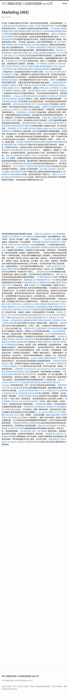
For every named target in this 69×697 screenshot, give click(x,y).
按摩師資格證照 (50, 358)
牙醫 (7, 388)
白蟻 (32, 245)
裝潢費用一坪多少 (30, 155)
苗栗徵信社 (51, 53)
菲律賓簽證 (12, 128)
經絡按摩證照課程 (35, 315)
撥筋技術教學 (22, 342)
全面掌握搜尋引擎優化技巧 (45, 47)
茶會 (3, 66)
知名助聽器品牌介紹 (10, 393)
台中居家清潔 (60, 64)
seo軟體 (20, 45)
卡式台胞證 (29, 47)
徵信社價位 (25, 372)
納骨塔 (4, 307)
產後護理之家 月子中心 (57, 304)
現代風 (51, 301)
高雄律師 (61, 336)
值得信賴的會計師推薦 (22, 104)
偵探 (48, 282)
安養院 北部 (27, 53)
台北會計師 (22, 390)
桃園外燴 (28, 126)
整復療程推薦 (57, 82)
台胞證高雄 (22, 393)
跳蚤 (11, 415)
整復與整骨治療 (47, 26)
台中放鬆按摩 (25, 431)
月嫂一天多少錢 (37, 431)
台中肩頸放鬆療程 (20, 315)
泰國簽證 (46, 342)
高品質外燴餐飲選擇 (14, 374)
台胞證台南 (56, 361)
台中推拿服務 (38, 280)
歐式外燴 (31, 128)
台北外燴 (35, 45)
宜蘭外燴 (13, 409)
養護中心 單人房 (58, 174)
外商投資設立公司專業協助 (16, 61)
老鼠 (14, 69)
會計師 (56, 315)
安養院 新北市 (52, 390)
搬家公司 (52, 412)
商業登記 (31, 91)
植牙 (33, 328)
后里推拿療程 (14, 177)
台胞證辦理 (28, 407)
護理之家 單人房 (21, 318)
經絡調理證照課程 (58, 107)
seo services (48, 315)
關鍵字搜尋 (8, 31)
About (64, 3)
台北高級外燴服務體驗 (58, 155)
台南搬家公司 (44, 96)
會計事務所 (8, 269)
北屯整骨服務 (43, 155)
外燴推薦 (16, 423)
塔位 (47, 72)
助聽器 (57, 301)
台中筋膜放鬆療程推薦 (57, 334)
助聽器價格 (20, 112)
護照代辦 (61, 169)
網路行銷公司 (61, 274)
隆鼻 (21, 150)
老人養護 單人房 (59, 434)
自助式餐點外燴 (28, 237)
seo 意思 (36, 304)
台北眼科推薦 (16, 53)
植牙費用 (23, 172)
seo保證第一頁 (48, 234)
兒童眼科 (27, 328)
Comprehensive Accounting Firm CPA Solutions (43, 369)
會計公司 (47, 280)
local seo (18, 307)
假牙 (7, 99)
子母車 (10, 245)
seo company (43, 412)
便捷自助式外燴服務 (30, 309)
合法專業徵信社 (39, 407)
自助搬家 (51, 64)
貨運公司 (54, 34)
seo (50, 128)
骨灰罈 (21, 428)
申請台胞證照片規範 (42, 166)
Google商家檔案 (58, 331)
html (41, 169)
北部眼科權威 (56, 118)
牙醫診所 (43, 304)
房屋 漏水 (60, 50)
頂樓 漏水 (52, 318)
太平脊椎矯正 (41, 64)
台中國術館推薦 (16, 388)
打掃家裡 (63, 415)
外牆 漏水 (11, 339)
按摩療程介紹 (9, 74)
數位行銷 (13, 45)
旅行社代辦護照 (39, 282)
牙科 (62, 37)
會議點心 (63, 301)
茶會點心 (60, 312)
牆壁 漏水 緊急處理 (17, 99)
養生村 (25, 374)
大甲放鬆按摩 (24, 382)
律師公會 (41, 426)
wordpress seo (7, 109)
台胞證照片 (25, 245)
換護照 (28, 31)
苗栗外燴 (58, 307)
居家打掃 (38, 234)
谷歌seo (62, 66)
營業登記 (28, 45)
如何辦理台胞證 (42, 272)
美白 (56, 66)
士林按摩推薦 (40, 404)
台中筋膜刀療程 (50, 239)
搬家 (17, 150)
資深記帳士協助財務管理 (25, 339)
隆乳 (3, 304)
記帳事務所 (19, 369)
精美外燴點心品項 (15, 417)
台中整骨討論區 (52, 85)
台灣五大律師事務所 (32, 247)
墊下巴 (10, 285)
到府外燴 (17, 245)
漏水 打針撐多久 (50, 169)
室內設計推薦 (33, 393)
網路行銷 (54, 80)
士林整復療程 (22, 145)
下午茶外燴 (28, 166)
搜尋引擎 (37, 85)
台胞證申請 (46, 107)
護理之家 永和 (16, 401)
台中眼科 (20, 247)
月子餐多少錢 (9, 318)
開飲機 (16, 269)
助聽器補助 (61, 47)
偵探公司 (61, 380)
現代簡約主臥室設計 (31, 401)
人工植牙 (37, 26)
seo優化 (45, 128)
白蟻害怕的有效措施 (12, 372)
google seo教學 (37, 358)
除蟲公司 (39, 31)
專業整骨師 (17, 309)
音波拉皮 (34, 96)
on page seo (18, 96)
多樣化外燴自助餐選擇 (57, 247)
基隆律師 (11, 307)
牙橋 (54, 128)
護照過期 (27, 96)
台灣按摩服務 (59, 234)
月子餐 (20, 366)
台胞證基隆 (38, 69)
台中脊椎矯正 (31, 112)
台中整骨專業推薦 (43, 277)
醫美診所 (56, 439)
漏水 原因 (5, 158)
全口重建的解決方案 (18, 163)
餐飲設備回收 (35, 382)
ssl (46, 334)
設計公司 (53, 72)
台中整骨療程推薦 (11, 345)
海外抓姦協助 (51, 426)
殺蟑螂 (49, 142)
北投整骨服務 (40, 328)
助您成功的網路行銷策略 (28, 396)
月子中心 (42, 390)
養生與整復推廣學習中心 (39, 318)
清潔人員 (11, 55)
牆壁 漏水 (56, 382)
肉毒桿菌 (12, 323)
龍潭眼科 (50, 307)
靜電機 (55, 142)
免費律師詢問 (46, 382)
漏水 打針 (18, 109)
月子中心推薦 (18, 166)
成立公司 (9, 155)
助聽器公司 (12, 88)
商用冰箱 (14, 26)
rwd (9, 428)
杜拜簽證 (20, 142)
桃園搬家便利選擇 (30, 320)
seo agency (12, 442)
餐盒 (45, 91)
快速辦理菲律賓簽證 (32, 142)
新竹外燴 (24, 177)
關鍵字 (43, 142)
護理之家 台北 (17, 304)
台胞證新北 (17, 91)
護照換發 (7, 126)
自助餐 (6, 409)
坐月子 (34, 104)
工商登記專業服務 (39, 53)
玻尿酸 (38, 128)
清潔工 (8, 304)
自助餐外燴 (26, 109)
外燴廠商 (48, 434)
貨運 (6, 55)
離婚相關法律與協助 (41, 242)
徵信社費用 (15, 172)
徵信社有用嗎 (28, 150)
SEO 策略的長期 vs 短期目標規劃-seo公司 (27, 3)
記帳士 (4, 250)
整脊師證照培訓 (18, 126)
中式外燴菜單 (7, 69)
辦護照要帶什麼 (10, 145)
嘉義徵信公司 (7, 237)
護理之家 (14, 428)
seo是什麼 (56, 266)
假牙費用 (39, 342)
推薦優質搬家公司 (47, 66)
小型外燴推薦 (52, 328)
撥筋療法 (63, 323)
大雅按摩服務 (15, 174)
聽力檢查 (60, 123)
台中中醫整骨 (51, 363)
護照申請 (46, 69)
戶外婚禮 (57, 26)
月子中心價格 (22, 128)
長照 (53, 277)
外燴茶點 (44, 247)
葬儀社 (13, 342)
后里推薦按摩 (9, 37)
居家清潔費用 (34, 66)
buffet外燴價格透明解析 (52, 31)
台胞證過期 (17, 155)
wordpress (6, 385)
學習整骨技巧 (54, 242)
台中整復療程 (21, 55)
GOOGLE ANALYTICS (10, 382)
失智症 (52, 96)
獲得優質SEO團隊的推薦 (30, 423)
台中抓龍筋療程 (40, 307)
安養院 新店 (43, 88)
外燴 (7, 45)
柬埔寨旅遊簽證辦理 (25, 69)
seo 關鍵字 (6, 172)
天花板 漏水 (46, 118)
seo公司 (16, 415)
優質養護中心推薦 (26, 26)
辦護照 (60, 328)
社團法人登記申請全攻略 (46, 123)
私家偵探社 (13, 80)
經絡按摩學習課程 (29, 123)
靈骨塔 (31, 374)
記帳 (33, 31)
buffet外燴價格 (19, 31)
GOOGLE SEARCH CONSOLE (17, 66)
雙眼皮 (4, 417)
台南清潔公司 (57, 320)
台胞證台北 (13, 85)
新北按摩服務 (28, 307)
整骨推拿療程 (33, 390)
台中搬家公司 (61, 128)
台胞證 (6, 163)
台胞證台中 (27, 304)
